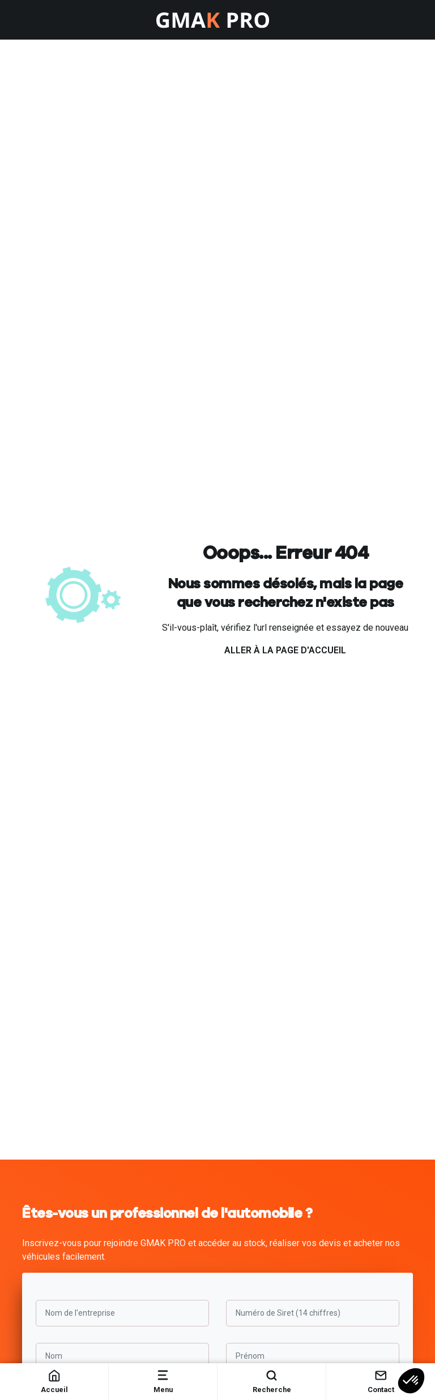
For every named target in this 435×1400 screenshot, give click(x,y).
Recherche (272, 1381)
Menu (163, 1381)
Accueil (54, 1381)
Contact (381, 1381)
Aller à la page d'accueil (285, 650)
